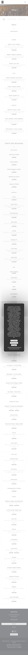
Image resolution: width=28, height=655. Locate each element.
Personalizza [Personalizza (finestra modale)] (14, 345)
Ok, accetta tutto (14, 340)
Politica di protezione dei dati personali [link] (14, 347)
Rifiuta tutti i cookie (14, 342)
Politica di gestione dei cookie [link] (14, 348)
